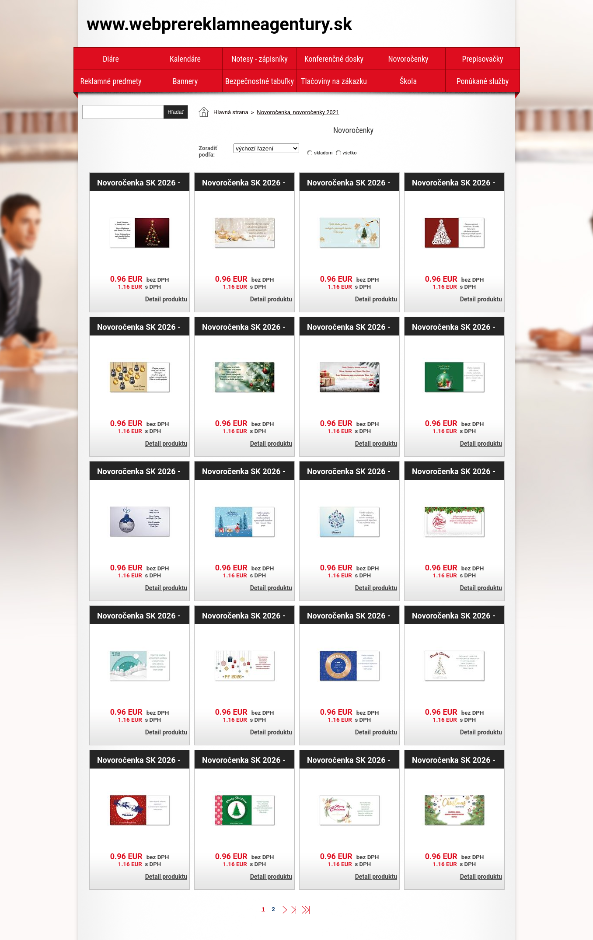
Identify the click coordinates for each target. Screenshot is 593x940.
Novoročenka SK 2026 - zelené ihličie (244, 326)
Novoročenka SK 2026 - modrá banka (139, 471)
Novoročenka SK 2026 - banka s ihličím (453, 471)
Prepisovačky (482, 58)
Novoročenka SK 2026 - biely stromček (453, 182)
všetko (349, 153)
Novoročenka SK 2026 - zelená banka (453, 326)
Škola (408, 81)
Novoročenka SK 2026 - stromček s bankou (349, 182)
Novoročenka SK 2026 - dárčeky (244, 615)
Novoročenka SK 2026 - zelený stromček (244, 759)
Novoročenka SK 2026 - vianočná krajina (244, 471)
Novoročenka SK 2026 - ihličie (453, 759)
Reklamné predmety (110, 81)
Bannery (185, 81)
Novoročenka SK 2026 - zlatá (139, 326)
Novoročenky (408, 58)
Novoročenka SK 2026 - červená (139, 759)
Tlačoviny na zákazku (334, 81)
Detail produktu (166, 299)
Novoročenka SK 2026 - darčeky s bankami (349, 326)
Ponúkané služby (483, 81)
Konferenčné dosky (333, 58)
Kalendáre (185, 58)
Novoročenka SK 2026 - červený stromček (139, 182)
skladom (323, 153)
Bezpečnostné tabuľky (259, 81)
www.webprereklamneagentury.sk (219, 24)
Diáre (111, 58)
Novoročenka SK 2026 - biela (453, 615)
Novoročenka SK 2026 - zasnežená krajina (139, 615)
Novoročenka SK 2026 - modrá (349, 615)
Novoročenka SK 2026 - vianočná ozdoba (349, 471)
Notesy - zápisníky (259, 58)
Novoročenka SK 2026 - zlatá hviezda (244, 182)
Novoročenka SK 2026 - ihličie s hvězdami (349, 759)
